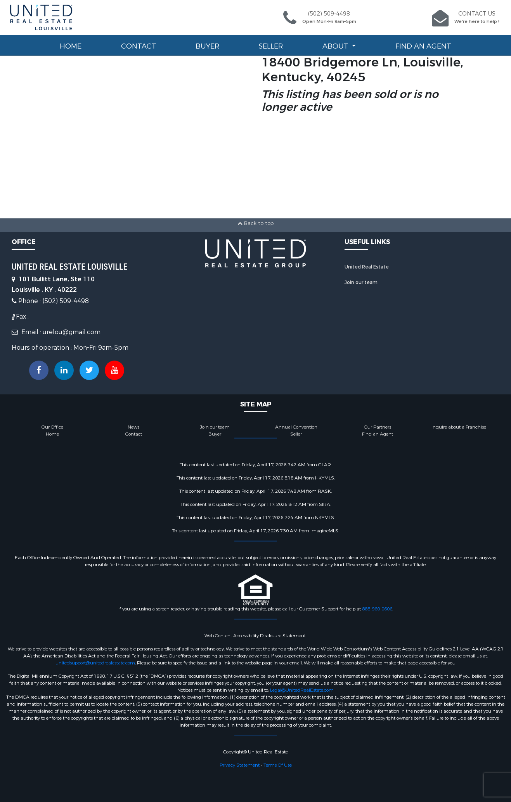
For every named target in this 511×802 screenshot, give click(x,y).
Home (70, 46)
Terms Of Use (277, 765)
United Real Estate (367, 267)
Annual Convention (296, 427)
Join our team (361, 282)
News (133, 427)
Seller (270, 46)
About (336, 46)
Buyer (207, 46)
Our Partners (377, 427)
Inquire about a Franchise (458, 427)
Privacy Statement (240, 765)
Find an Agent (423, 46)
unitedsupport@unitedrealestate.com (95, 663)
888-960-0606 (377, 609)
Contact (138, 46)
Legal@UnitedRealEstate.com (302, 690)
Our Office (52, 427)
